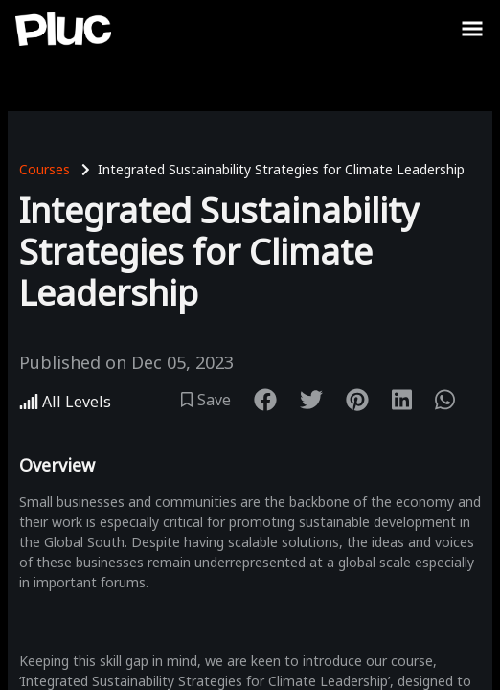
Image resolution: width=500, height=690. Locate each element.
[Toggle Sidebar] (472, 28)
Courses (44, 169)
